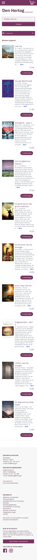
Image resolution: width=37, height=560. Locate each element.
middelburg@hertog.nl (15, 476)
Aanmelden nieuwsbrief (18, 541)
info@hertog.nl (12, 463)
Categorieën (17, 33)
